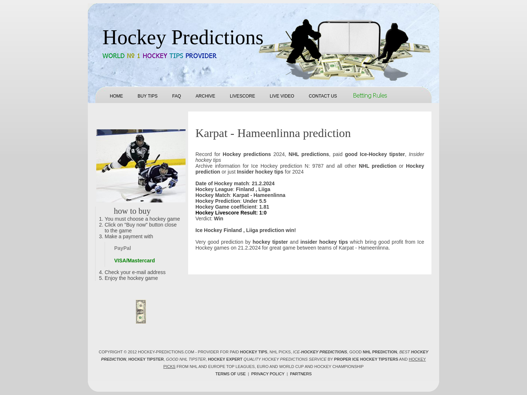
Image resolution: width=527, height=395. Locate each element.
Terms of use (230, 374)
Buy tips (147, 96)
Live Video (282, 96)
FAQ (176, 96)
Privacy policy (267, 374)
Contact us (323, 96)
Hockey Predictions (183, 37)
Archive (205, 96)
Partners (300, 374)
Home (116, 96)
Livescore (242, 96)
